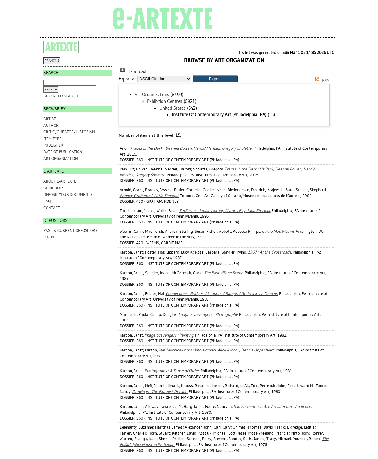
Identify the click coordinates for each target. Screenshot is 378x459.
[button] (215, 78)
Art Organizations (152, 94)
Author (51, 125)
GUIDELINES (53, 188)
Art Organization (60, 158)
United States (172, 108)
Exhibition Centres (164, 101)
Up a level (132, 72)
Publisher (53, 145)
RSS (321, 80)
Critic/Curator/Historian (69, 132)
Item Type (52, 138)
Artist (49, 119)
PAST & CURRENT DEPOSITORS (70, 230)
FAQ (47, 201)
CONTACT (51, 207)
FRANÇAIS (52, 61)
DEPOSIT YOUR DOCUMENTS (67, 194)
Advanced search (60, 96)
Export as (127, 79)
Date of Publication (62, 151)
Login (48, 237)
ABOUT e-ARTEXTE (59, 181)
